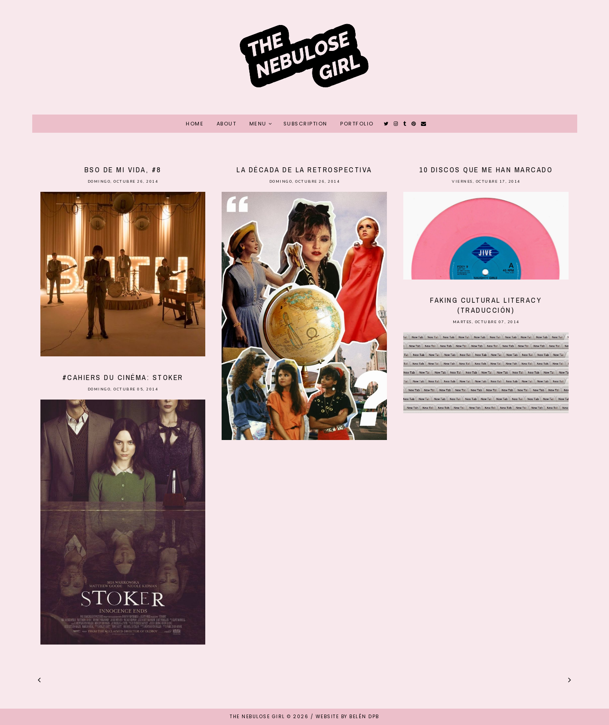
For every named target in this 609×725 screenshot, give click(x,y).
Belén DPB (364, 716)
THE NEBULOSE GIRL (257, 716)
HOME (194, 123)
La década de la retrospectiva (304, 170)
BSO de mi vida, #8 (122, 170)
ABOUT (227, 123)
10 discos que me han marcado (486, 170)
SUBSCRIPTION (305, 123)
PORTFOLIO (357, 123)
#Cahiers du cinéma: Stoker (122, 377)
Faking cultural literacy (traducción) (486, 305)
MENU (258, 123)
